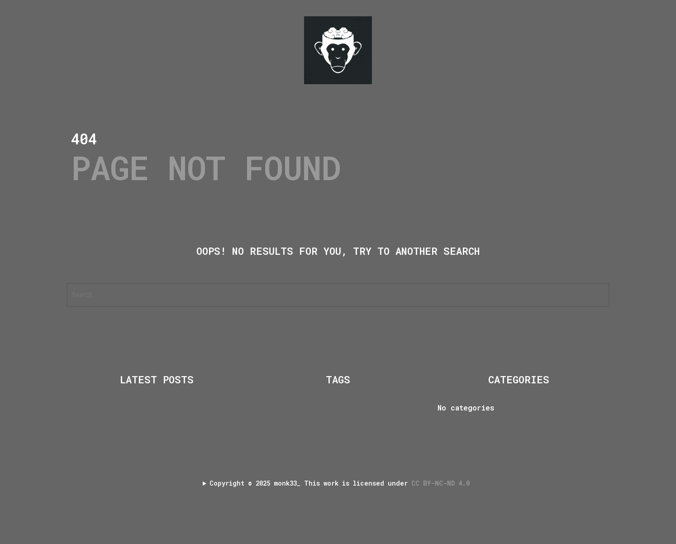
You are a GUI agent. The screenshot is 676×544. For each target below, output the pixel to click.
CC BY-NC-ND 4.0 (442, 483)
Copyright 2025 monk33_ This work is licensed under (341, 483)
